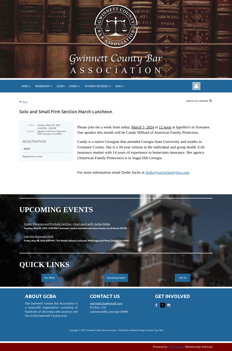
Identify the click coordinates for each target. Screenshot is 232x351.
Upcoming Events (116, 277)
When (31, 125)
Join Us (182, 277)
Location (30, 131)
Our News (49, 277)
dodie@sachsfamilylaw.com (167, 172)
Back (25, 102)
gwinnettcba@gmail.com (106, 303)
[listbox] (199, 101)
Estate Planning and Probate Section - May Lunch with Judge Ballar (67, 224)
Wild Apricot (176, 346)
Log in (196, 86)
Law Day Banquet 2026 (38, 236)
